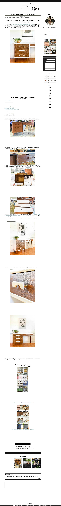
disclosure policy (30, 503)
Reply (39, 478)
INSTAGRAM (24, 446)
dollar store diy (34, 0)
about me (40, 0)
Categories (45, 0)
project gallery (27, 0)
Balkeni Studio (43, 505)
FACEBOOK (17, 446)
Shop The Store (20, 0)
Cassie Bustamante (8, 474)
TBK (50, 505)
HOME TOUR (14, 0)
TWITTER (28, 446)
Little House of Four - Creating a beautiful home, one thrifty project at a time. (26, 505)
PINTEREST (21, 446)
